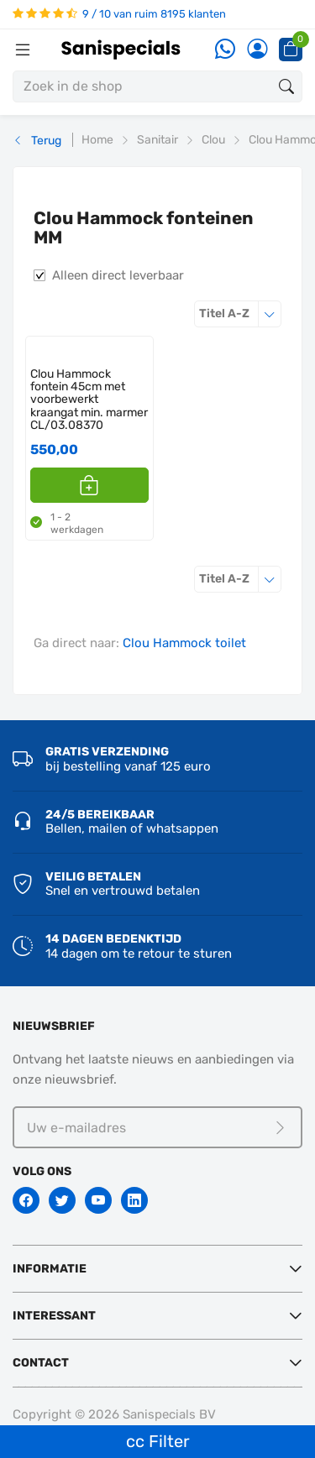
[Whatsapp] (225, 50)
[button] (89, 485)
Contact (41, 1363)
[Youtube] (98, 1200)
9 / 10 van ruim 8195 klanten (119, 14)
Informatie (50, 1269)
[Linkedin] (134, 1200)
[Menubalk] (23, 49)
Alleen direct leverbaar (118, 275)
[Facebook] (26, 1200)
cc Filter (158, 1441)
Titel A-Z (240, 313)
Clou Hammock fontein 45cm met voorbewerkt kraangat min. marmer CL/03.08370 (89, 400)
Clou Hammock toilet (184, 643)
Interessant (54, 1316)
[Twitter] (62, 1200)
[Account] (257, 50)
